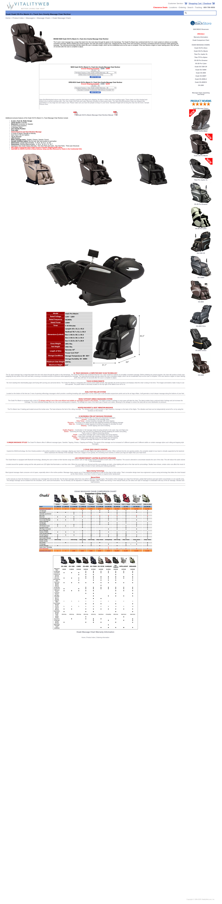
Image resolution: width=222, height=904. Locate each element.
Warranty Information (201, 37)
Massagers (30, 18)
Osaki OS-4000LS (201, 79)
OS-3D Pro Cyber (201, 63)
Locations (173, 7)
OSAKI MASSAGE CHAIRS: (201, 45)
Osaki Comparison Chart (201, 40)
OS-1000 (201, 85)
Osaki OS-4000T (201, 76)
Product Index (18, 18)
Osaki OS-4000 (201, 73)
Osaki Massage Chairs (61, 18)
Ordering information (102, 637)
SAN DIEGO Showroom (201, 29)
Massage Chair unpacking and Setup (201, 93)
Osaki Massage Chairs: (201, 108)
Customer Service (175, 3)
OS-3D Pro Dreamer (200, 60)
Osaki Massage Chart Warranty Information (95, 632)
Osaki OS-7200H (200, 70)
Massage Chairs (43, 18)
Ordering (182, 7)
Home (83, 637)
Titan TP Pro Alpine (200, 57)
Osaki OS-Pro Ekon (200, 48)
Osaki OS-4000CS (201, 82)
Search (190, 7)
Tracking (198, 7)
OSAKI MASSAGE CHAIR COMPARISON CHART (95, 491)
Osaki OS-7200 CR (201, 66)
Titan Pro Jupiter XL (201, 54)
